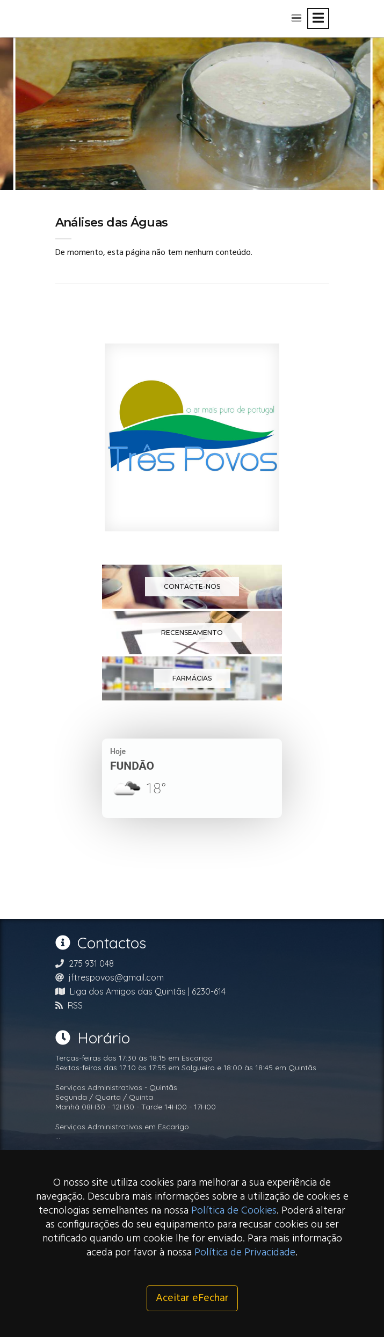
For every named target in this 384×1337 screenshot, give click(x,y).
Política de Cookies (234, 1210)
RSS (75, 1005)
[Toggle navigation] (318, 18)
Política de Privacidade (244, 1252)
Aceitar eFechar (192, 1298)
